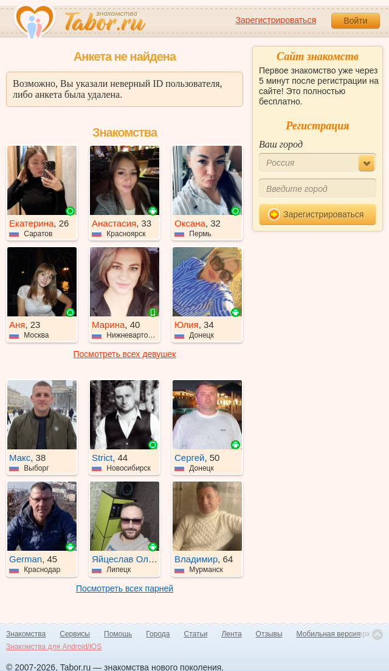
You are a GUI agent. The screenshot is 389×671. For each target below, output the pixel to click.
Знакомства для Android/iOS (54, 646)
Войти (355, 21)
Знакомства (26, 634)
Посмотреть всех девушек (125, 354)
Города (158, 634)
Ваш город (281, 144)
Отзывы (269, 634)
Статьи (196, 634)
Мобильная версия (329, 634)
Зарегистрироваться (276, 20)
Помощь (118, 634)
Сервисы (75, 634)
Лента (231, 634)
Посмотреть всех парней (124, 588)
